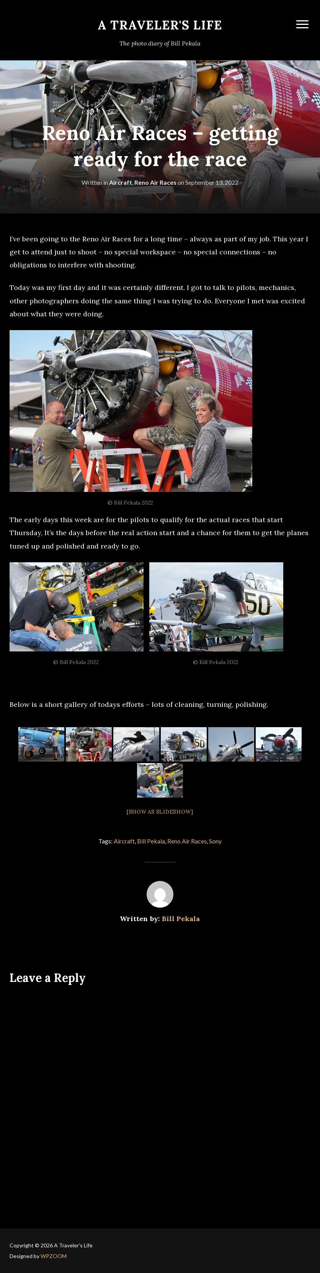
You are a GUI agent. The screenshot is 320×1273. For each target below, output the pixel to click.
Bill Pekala (151, 841)
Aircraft (120, 182)
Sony (215, 841)
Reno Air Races (155, 182)
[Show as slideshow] (160, 812)
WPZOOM (54, 1256)
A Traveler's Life (160, 25)
